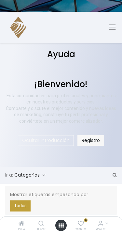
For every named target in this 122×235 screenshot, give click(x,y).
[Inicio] (21, 224)
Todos (20, 205)
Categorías (27, 175)
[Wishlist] (81, 224)
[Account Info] (101, 224)
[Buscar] (41, 224)
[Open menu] (61, 225)
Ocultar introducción (46, 140)
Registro (91, 140)
